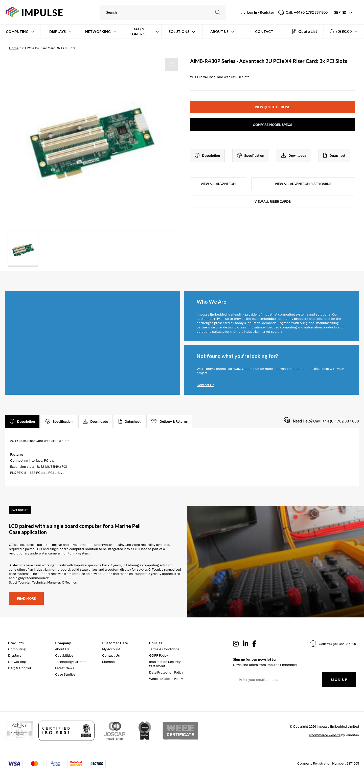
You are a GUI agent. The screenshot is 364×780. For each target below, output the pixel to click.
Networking (98, 31)
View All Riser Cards (273, 201)
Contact (264, 31)
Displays (57, 31)
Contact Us (205, 385)
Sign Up (339, 680)
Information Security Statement (164, 664)
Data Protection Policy (166, 672)
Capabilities (64, 655)
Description (207, 155)
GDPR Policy (158, 655)
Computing (17, 31)
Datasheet (334, 155)
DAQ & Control (138, 31)
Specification (250, 155)
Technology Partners (70, 662)
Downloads (293, 155)
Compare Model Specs (272, 125)
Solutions (179, 31)
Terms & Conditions (164, 649)
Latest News (64, 668)
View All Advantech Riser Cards (303, 184)
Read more (26, 598)
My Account (111, 649)
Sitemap (108, 662)
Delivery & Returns (169, 421)
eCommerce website (324, 735)
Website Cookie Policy (166, 679)
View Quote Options (272, 107)
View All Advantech (218, 184)
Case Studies (65, 674)
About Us (219, 31)
